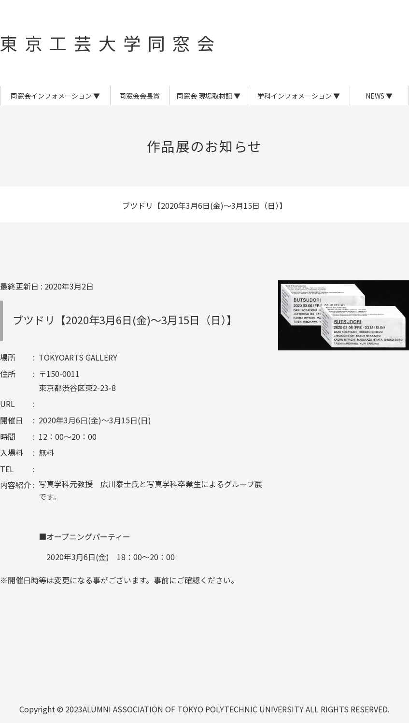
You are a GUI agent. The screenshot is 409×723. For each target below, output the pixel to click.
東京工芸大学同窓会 (111, 42)
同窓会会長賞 (139, 96)
